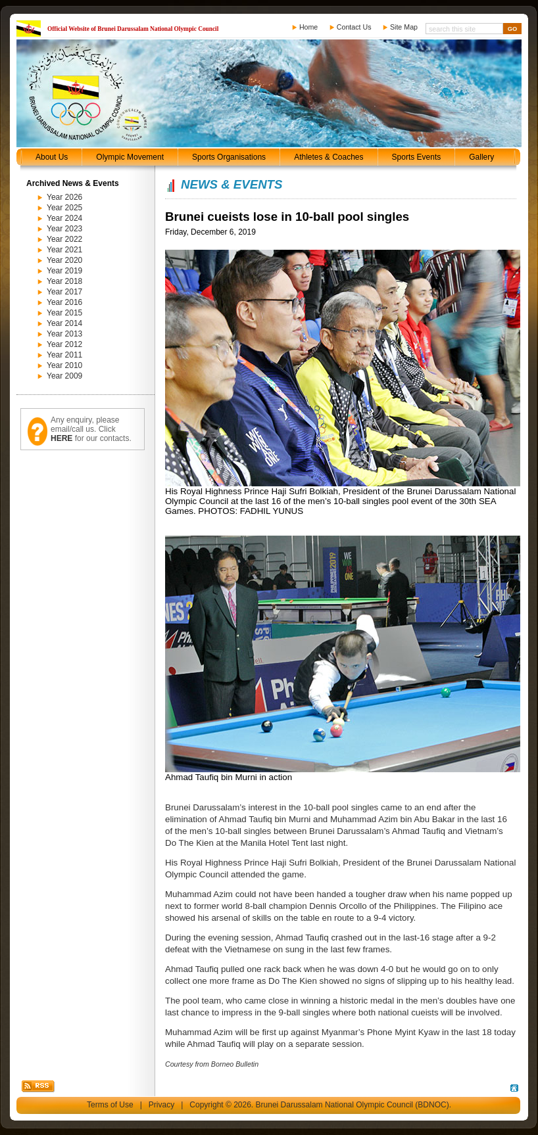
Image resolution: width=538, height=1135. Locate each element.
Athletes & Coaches (328, 157)
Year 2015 (64, 312)
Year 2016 (64, 302)
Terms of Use (110, 1104)
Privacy (161, 1104)
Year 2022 (64, 239)
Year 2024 (64, 218)
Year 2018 (64, 281)
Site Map (404, 27)
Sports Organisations (229, 157)
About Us (52, 157)
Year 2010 (64, 365)
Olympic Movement (130, 157)
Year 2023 (64, 228)
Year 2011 (64, 354)
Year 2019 (64, 270)
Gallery (481, 157)
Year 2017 (64, 291)
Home (308, 27)
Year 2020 (64, 260)
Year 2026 (64, 197)
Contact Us (354, 27)
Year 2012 (64, 344)
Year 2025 (64, 207)
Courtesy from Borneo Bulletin (211, 1064)
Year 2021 (64, 249)
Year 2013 (64, 333)
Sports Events (416, 157)
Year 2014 (64, 323)
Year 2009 (64, 376)
